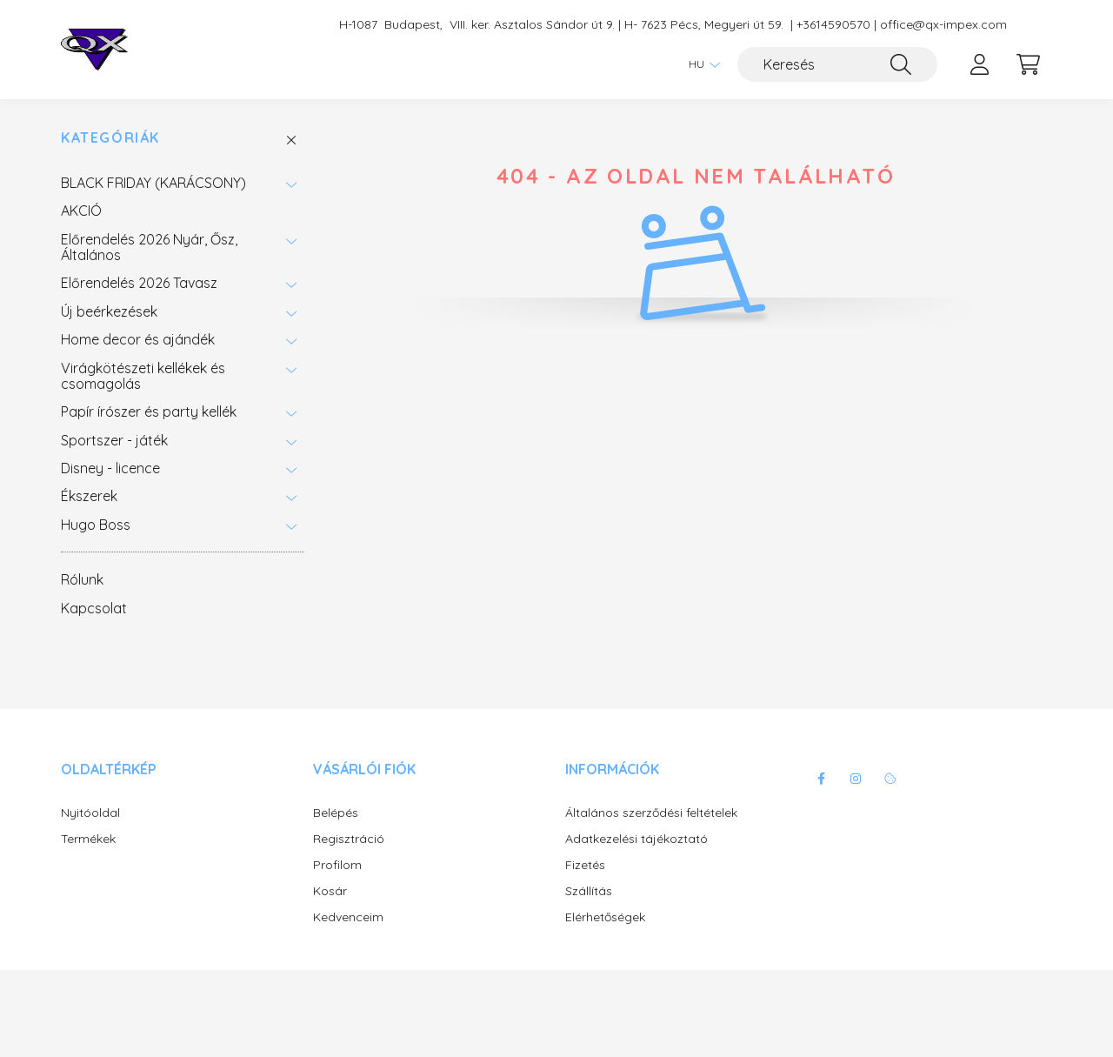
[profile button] (979, 64)
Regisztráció (348, 839)
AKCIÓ (81, 210)
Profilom (337, 865)
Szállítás (588, 891)
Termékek (88, 839)
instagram (855, 778)
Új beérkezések (109, 311)
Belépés (335, 813)
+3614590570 (833, 24)
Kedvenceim (348, 917)
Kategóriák (110, 138)
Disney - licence (110, 468)
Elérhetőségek (605, 917)
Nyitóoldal (90, 813)
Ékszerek (89, 496)
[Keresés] (837, 64)
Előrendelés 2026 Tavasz (139, 282)
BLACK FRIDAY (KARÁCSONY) (153, 182)
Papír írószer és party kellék (149, 411)
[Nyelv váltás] (700, 64)
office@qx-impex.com (943, 24)
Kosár (330, 891)
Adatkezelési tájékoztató (636, 839)
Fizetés (585, 865)
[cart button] (1027, 64)
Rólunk (82, 579)
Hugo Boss (95, 524)
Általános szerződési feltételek (651, 813)
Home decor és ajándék (138, 339)
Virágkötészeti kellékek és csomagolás (143, 375)
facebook (820, 778)
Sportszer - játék (114, 440)
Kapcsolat (94, 608)
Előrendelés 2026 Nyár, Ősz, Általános (149, 247)
